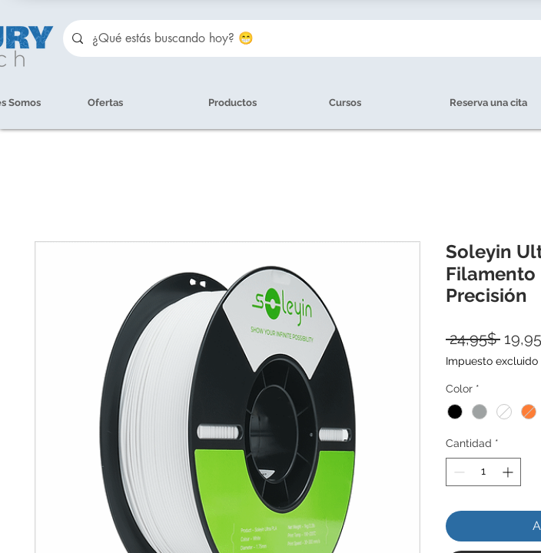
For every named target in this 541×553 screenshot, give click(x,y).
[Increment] (509, 472)
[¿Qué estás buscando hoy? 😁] (309, 38)
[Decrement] (457, 472)
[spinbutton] (483, 472)
